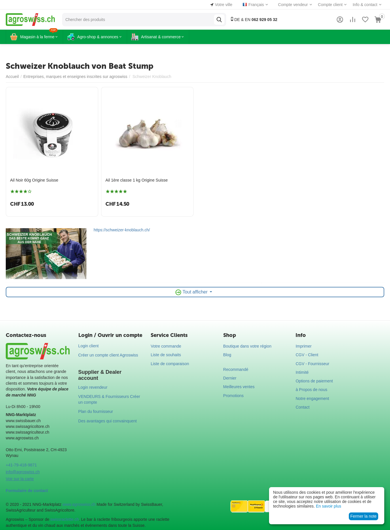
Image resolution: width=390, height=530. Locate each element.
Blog (227, 354)
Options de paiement (314, 381)
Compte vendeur (293, 4)
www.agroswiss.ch (79, 504)
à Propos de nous (311, 389)
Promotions (233, 395)
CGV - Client (307, 354)
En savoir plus (328, 506)
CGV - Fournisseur (312, 363)
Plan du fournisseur (95, 411)
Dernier (229, 378)
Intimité (302, 372)
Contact (302, 407)
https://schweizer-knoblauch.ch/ (122, 230)
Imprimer (303, 346)
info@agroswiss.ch (23, 472)
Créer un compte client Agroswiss (108, 355)
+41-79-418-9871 (21, 465)
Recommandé (235, 369)
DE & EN (253, 19)
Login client (88, 346)
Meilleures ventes (239, 386)
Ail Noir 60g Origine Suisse (34, 180)
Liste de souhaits (166, 354)
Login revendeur (92, 387)
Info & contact (365, 4)
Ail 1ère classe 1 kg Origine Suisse (136, 180)
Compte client (330, 4)
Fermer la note (363, 516)
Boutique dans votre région (247, 346)
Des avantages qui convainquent (107, 421)
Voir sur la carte (20, 478)
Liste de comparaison (170, 363)
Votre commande (166, 346)
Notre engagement (312, 398)
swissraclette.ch (64, 519)
